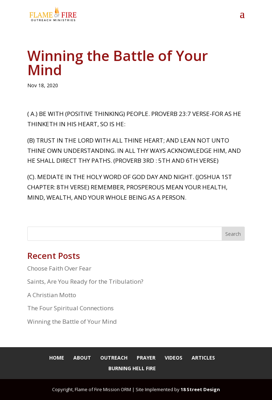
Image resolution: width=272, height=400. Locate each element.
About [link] (82, 357)
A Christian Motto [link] (51, 295)
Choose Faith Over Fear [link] (59, 268)
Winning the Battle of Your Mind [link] (72, 321)
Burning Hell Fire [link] (132, 368)
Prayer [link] (146, 357)
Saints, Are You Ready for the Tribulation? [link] (85, 281)
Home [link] (56, 357)
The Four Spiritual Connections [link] (70, 308)
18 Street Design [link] (200, 389)
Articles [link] (203, 357)
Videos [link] (173, 357)
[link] (53, 14)
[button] (242, 18)
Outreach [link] (114, 357)
